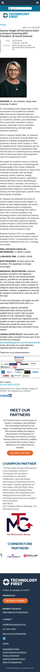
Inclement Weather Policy (14, 659)
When (8, 41)
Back (4, 25)
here (31, 303)
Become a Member (15, 601)
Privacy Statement (11, 656)
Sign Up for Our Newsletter (14, 634)
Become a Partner (20, 453)
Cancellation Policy (11, 649)
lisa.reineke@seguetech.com (12, 342)
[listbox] (31, 27)
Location (6, 45)
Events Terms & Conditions (14, 652)
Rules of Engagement (12, 662)
